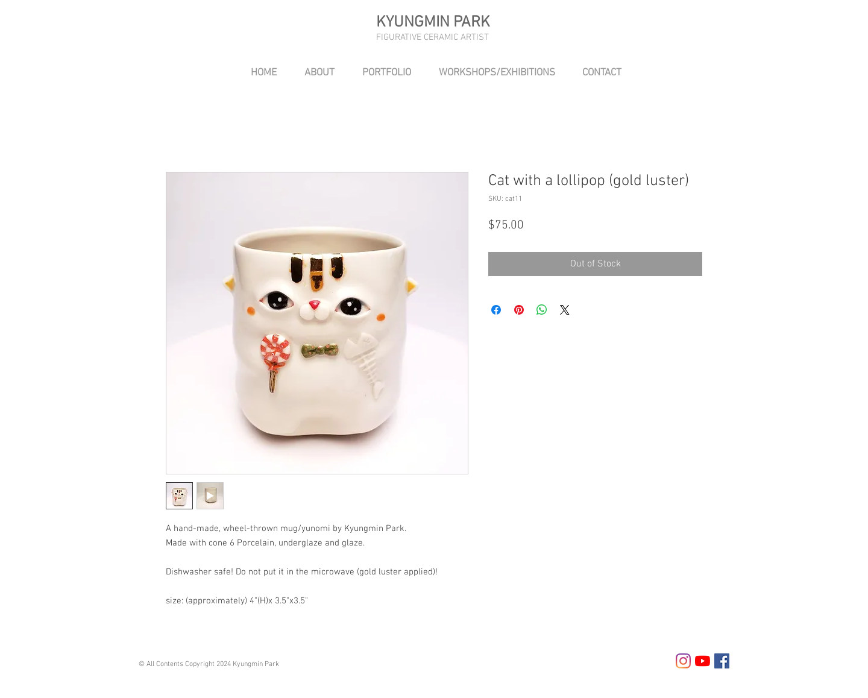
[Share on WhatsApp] (542, 310)
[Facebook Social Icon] (721, 660)
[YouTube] (702, 660)
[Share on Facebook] (496, 310)
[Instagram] (683, 660)
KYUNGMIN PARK (433, 22)
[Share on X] (565, 310)
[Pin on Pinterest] (519, 310)
